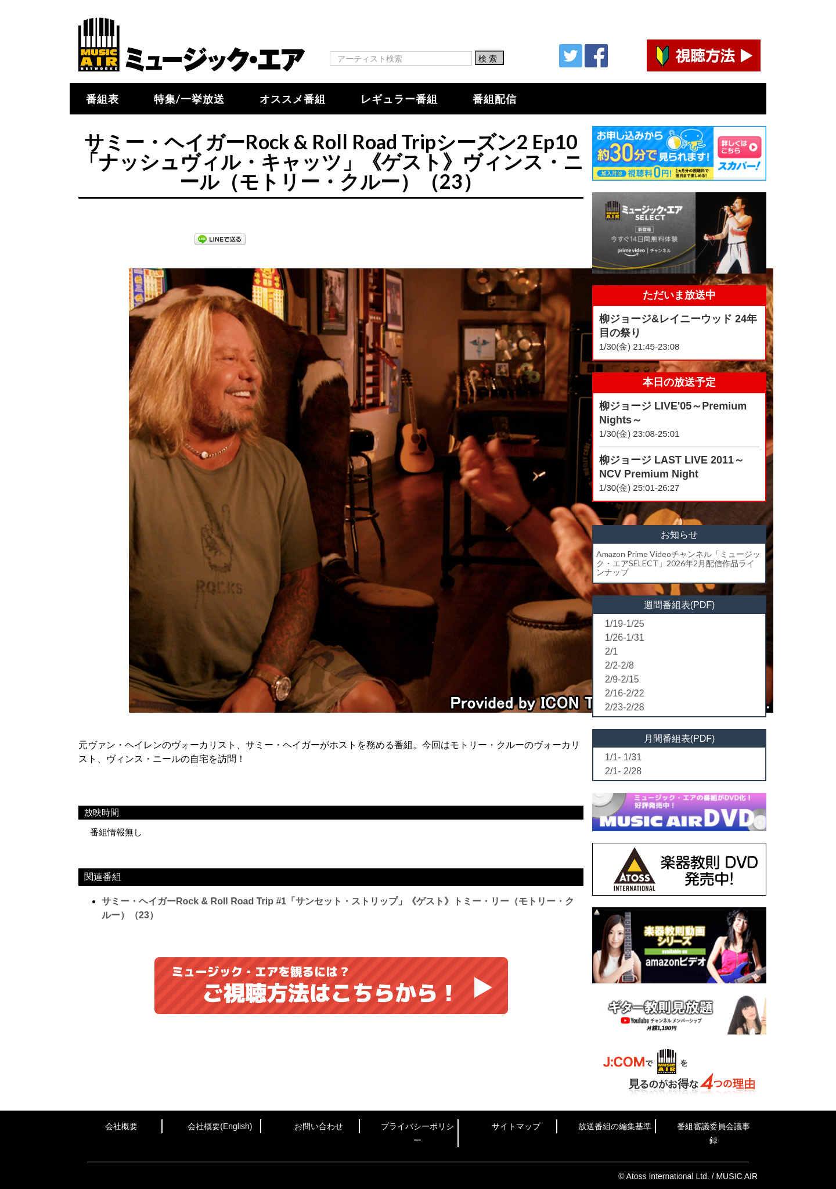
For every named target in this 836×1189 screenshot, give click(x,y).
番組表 (102, 98)
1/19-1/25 (624, 623)
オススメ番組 (293, 98)
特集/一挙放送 (189, 98)
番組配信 (495, 98)
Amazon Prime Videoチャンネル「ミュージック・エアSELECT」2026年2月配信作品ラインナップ (678, 563)
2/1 (611, 651)
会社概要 (121, 1126)
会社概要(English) (220, 1126)
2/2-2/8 (619, 665)
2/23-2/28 (624, 707)
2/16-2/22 (624, 693)
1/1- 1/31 (623, 757)
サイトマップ (516, 1126)
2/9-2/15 (622, 679)
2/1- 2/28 (623, 771)
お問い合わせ (318, 1126)
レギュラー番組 (399, 98)
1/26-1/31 (624, 637)
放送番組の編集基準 (614, 1126)
